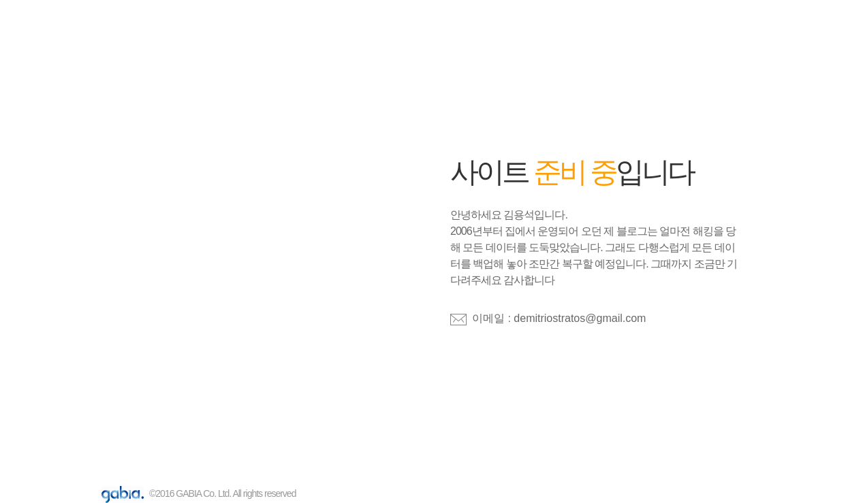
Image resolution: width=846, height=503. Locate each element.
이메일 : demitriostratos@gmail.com (559, 318)
